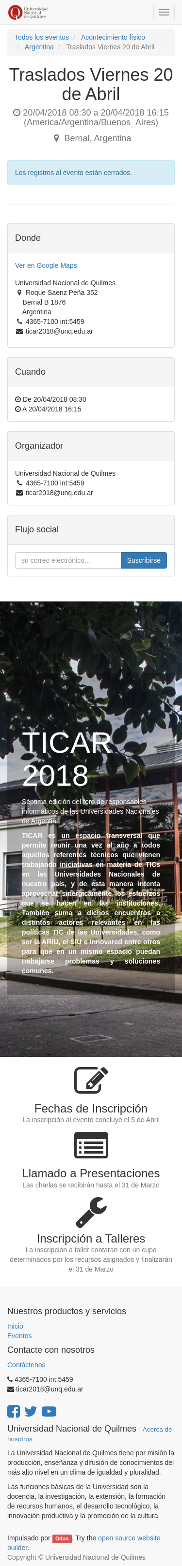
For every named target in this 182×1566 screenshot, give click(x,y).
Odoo (61, 1538)
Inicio (15, 1326)
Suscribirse (144, 560)
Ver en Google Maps (46, 265)
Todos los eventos (42, 37)
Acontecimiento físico (113, 37)
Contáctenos (26, 1365)
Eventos (19, 1336)
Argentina (39, 47)
